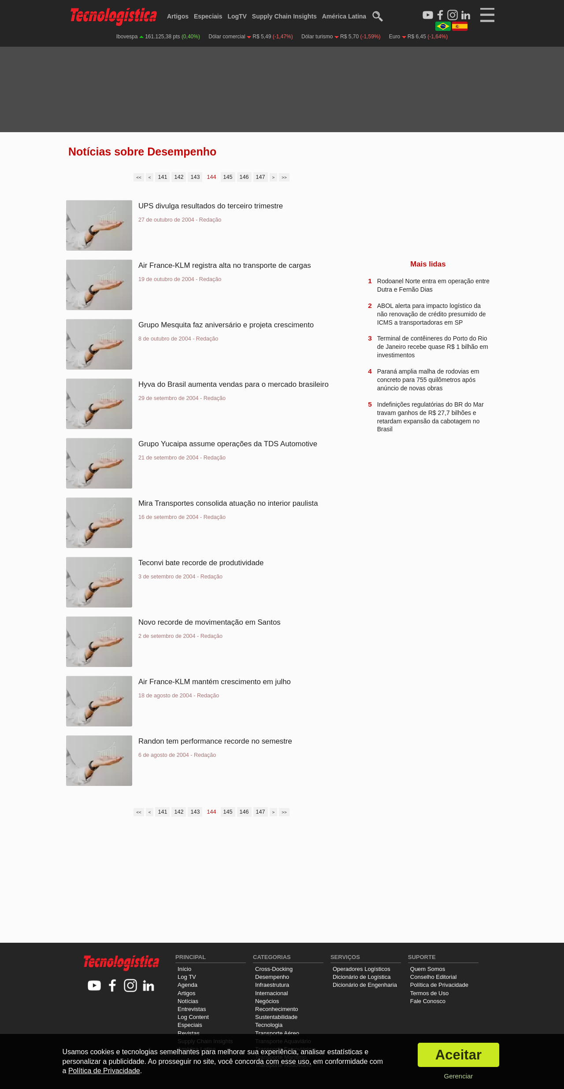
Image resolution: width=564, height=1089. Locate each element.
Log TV (187, 977)
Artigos (178, 16)
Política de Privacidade (439, 985)
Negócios (267, 1001)
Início (184, 969)
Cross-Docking (274, 969)
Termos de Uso (429, 993)
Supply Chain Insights (284, 16)
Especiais (208, 16)
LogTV (237, 16)
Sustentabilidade (276, 1017)
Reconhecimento (276, 1009)
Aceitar (458, 1055)
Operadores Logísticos (361, 969)
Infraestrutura (272, 985)
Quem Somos (427, 969)
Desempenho (272, 977)
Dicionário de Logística (362, 977)
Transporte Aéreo (277, 1033)
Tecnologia (268, 1025)
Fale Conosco (427, 1001)
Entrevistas (192, 1009)
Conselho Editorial (433, 977)
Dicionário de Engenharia (365, 985)
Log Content (193, 1017)
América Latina (344, 16)
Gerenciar (458, 1076)
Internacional (271, 993)
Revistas (189, 1033)
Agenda (187, 985)
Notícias (188, 1001)
